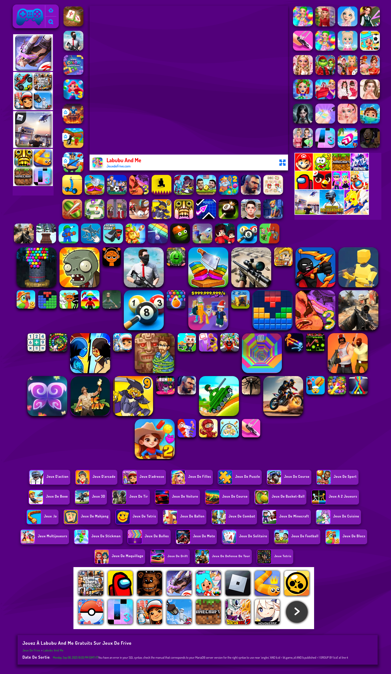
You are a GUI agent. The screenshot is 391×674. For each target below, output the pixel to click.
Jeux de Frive (25, 7)
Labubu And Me (53, 650)
